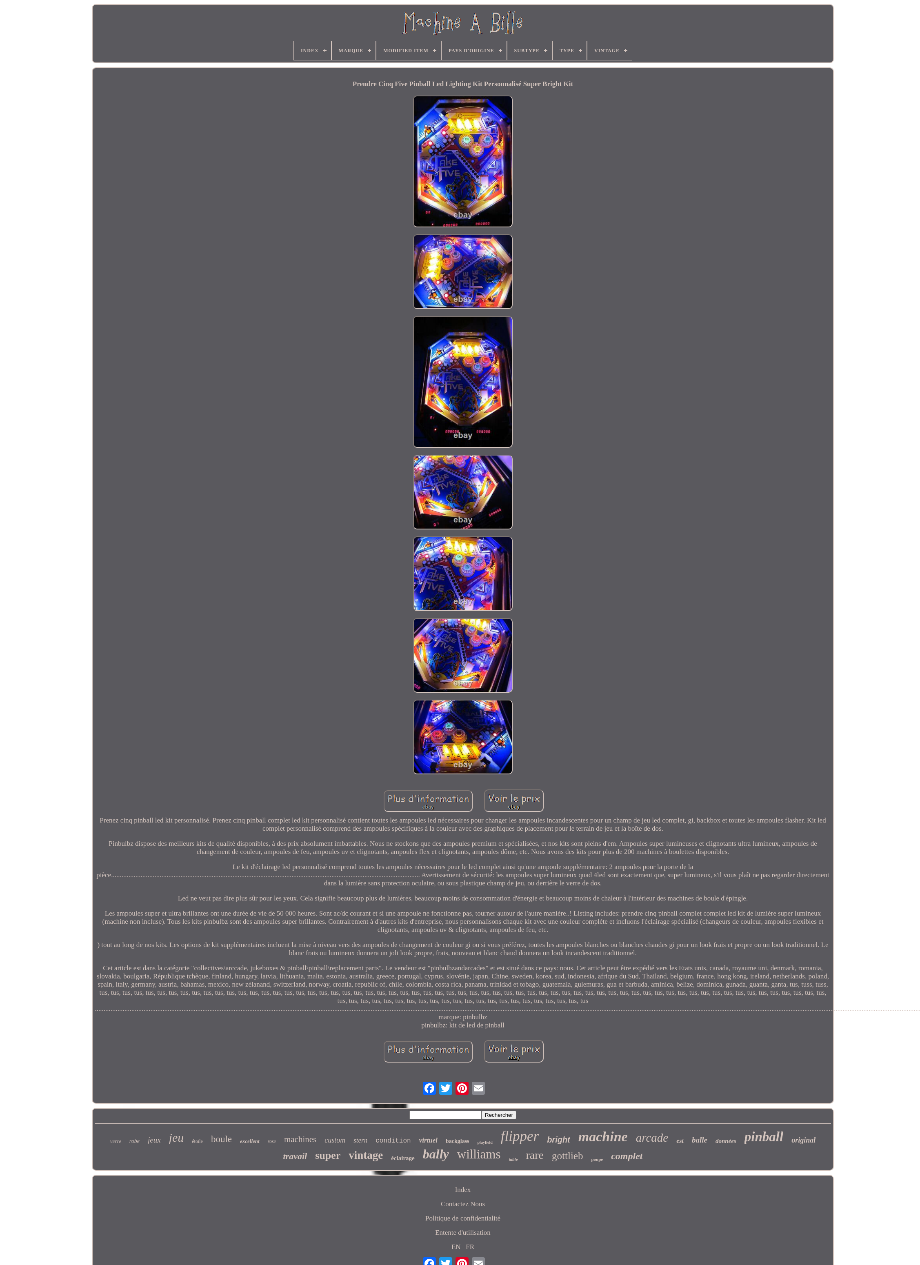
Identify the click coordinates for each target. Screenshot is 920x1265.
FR (470, 1247)
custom (334, 1140)
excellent (250, 1141)
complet (626, 1156)
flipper (520, 1136)
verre (115, 1141)
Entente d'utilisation (463, 1232)
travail (295, 1156)
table (513, 1159)
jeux (154, 1140)
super (327, 1155)
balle (699, 1140)
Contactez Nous (463, 1204)
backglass (457, 1141)
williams (479, 1154)
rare (535, 1155)
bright (558, 1139)
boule (221, 1139)
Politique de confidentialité (462, 1218)
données (726, 1141)
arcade (652, 1137)
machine (603, 1136)
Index (463, 1190)
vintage (366, 1155)
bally (436, 1154)
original (803, 1140)
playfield (485, 1142)
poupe (597, 1159)
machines (300, 1139)
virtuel (428, 1140)
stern (360, 1140)
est (680, 1140)
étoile (197, 1141)
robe (134, 1141)
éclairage (402, 1158)
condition (393, 1141)
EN (456, 1247)
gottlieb (567, 1155)
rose (272, 1141)
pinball (763, 1136)
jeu (176, 1137)
